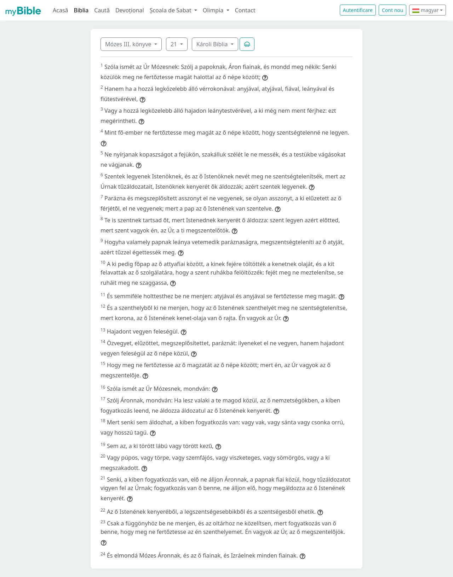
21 (174, 44)
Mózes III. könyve (129, 44)
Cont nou (392, 10)
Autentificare (358, 10)
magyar (425, 10)
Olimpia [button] (214, 10)
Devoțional (129, 10)
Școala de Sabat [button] (171, 10)
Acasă (60, 10)
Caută (102, 10)
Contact (245, 10)
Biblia (81, 10)
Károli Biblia (212, 44)
